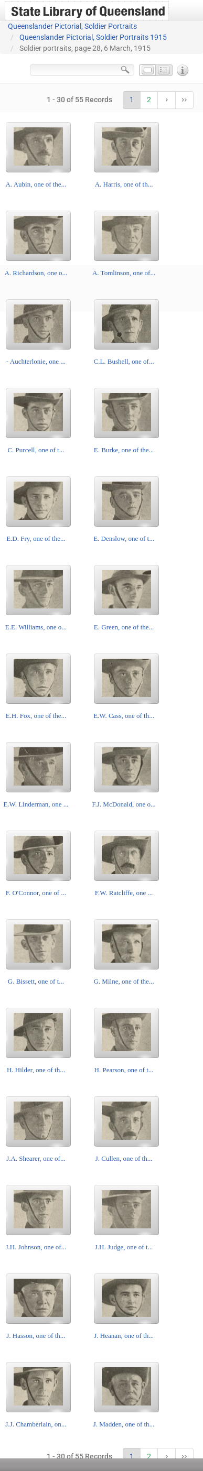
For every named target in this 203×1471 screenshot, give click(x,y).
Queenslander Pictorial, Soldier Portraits (72, 26)
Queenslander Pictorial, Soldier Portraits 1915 (93, 37)
